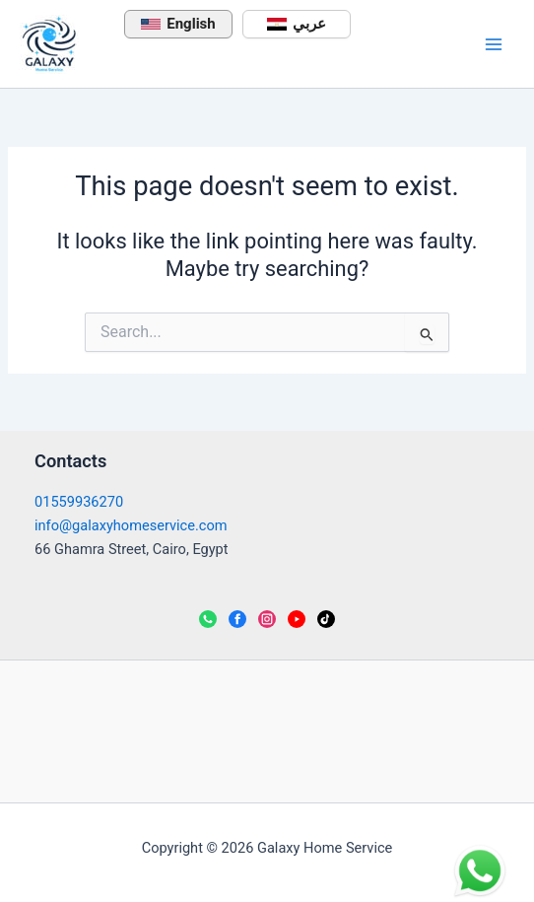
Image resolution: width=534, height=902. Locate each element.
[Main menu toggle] (493, 44)
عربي (296, 24)
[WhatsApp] (208, 619)
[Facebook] (237, 619)
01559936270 (78, 502)
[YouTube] (296, 619)
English (178, 24)
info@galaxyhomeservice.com (131, 525)
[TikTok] (326, 619)
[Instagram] (267, 619)
